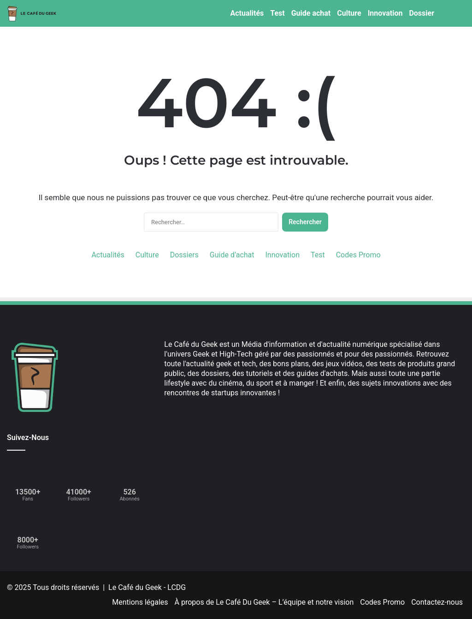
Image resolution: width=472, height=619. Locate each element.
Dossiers (184, 254)
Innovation (385, 13)
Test (277, 13)
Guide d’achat (232, 254)
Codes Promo (358, 254)
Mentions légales (140, 602)
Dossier (421, 13)
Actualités (247, 13)
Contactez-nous (437, 602)
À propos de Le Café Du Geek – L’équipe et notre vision (264, 602)
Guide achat (311, 13)
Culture (349, 13)
